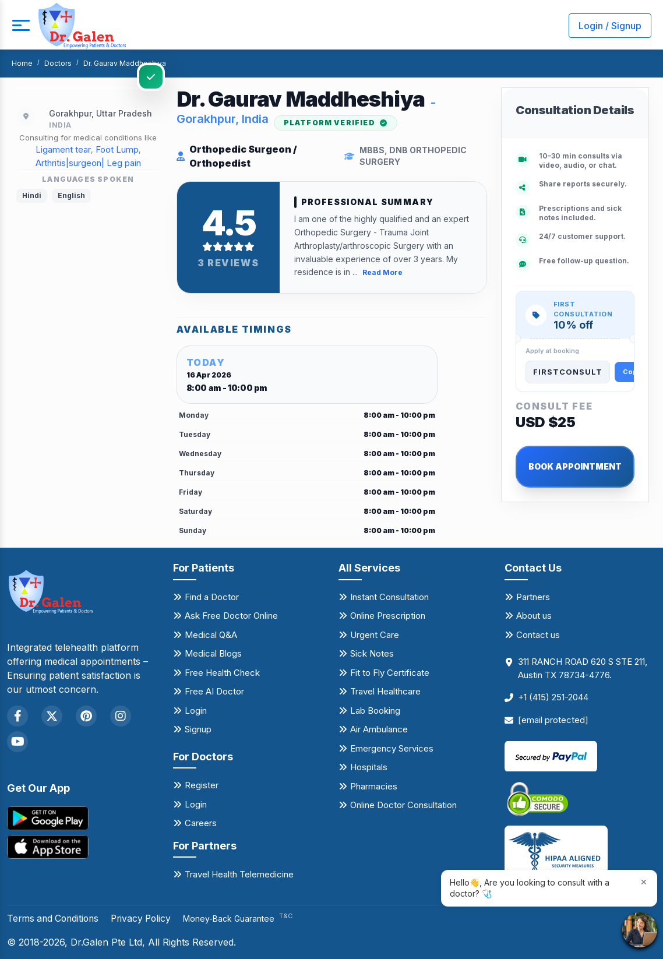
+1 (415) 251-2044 (553, 697)
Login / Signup (610, 25)
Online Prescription (387, 615)
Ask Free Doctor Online (231, 615)
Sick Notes (372, 653)
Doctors (58, 63)
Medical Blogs (213, 653)
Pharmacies (373, 785)
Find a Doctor (212, 596)
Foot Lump (117, 149)
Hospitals (368, 767)
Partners (533, 596)
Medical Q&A (211, 634)
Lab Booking (375, 709)
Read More (382, 272)
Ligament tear (63, 149)
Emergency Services (391, 747)
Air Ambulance (379, 729)
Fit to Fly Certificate (389, 672)
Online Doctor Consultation (403, 804)
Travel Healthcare (385, 691)
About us (534, 615)
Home (22, 63)
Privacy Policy (146, 918)
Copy (632, 372)
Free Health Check (222, 672)
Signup (198, 729)
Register (201, 785)
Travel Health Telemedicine (239, 874)
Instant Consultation (389, 596)
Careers (201, 822)
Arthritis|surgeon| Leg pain (88, 162)
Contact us (538, 634)
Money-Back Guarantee (245, 918)
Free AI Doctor (214, 691)
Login (196, 709)
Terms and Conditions (55, 918)
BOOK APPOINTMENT (575, 466)
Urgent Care (374, 634)
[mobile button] (20, 25)
